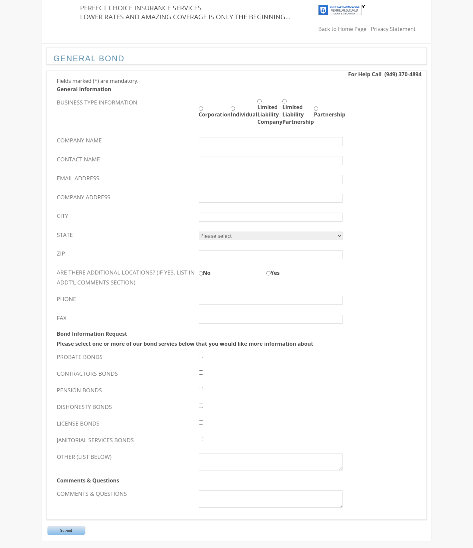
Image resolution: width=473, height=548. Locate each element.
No (207, 272)
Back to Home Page (342, 29)
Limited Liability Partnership (298, 114)
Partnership (330, 114)
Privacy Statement (393, 29)
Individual (244, 114)
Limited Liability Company (269, 114)
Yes (275, 272)
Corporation (215, 114)
